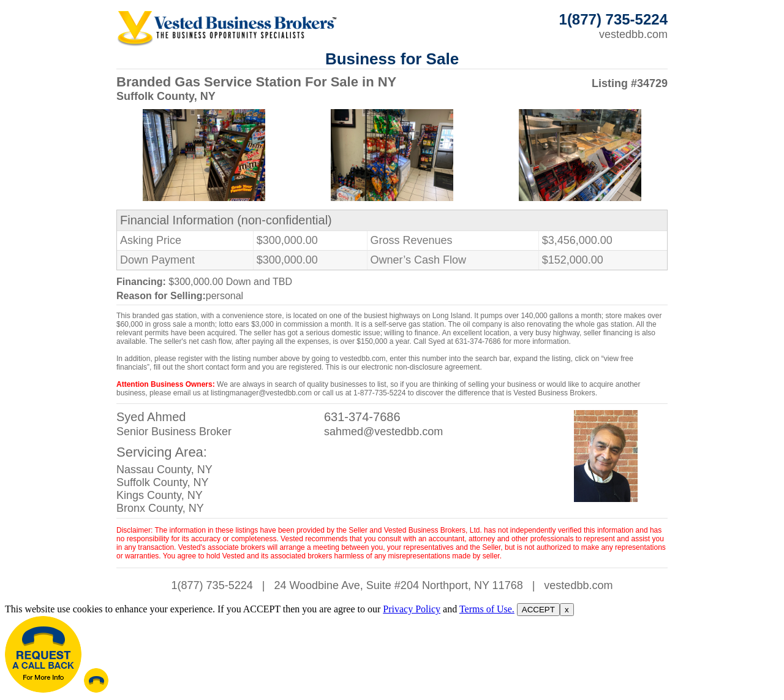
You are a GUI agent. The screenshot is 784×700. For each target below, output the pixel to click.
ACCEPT (538, 609)
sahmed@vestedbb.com (383, 431)
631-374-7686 (362, 417)
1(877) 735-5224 (212, 585)
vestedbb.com (633, 34)
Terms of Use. (486, 609)
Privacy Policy (411, 609)
